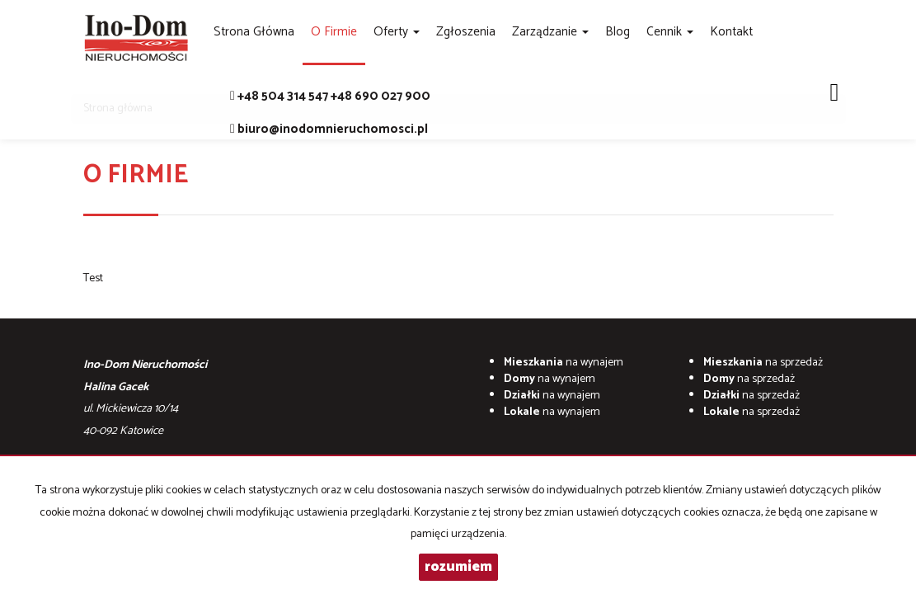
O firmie (334, 31)
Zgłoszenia (466, 31)
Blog (617, 31)
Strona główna (254, 31)
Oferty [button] (396, 31)
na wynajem (563, 362)
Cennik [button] (669, 31)
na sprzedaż (763, 362)
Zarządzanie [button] (550, 31)
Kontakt (731, 31)
